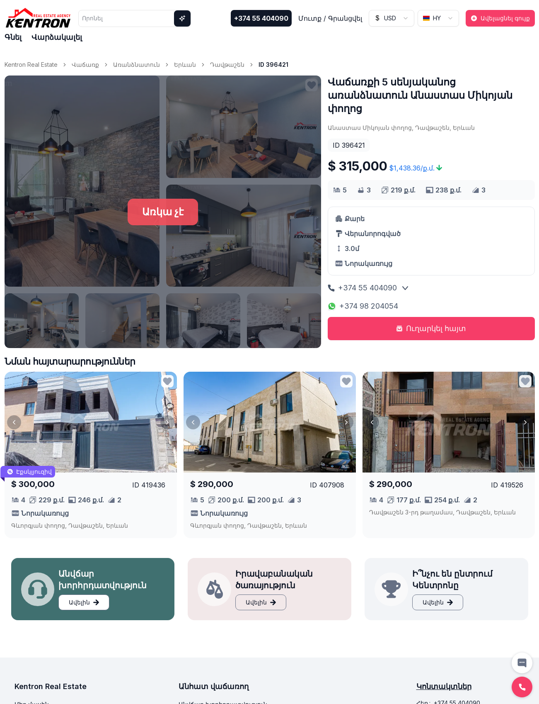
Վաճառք (85, 64)
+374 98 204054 (363, 306)
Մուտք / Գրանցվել (330, 18)
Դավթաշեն (227, 64)
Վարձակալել (56, 37)
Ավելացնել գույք (500, 18)
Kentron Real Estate (31, 64)
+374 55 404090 (261, 18)
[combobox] (391, 18)
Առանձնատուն (136, 64)
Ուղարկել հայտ (431, 328)
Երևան (185, 64)
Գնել (13, 37)
